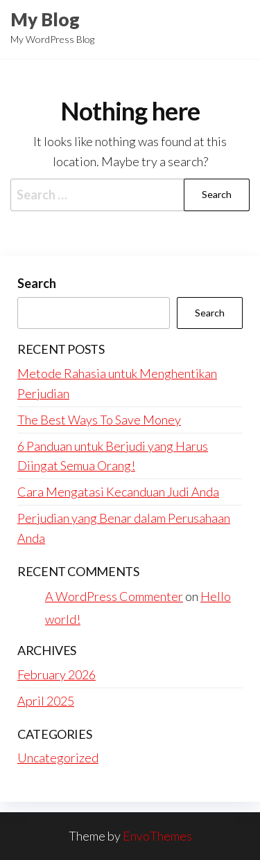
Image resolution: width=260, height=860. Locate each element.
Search (36, 283)
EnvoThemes (157, 835)
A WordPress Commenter (114, 596)
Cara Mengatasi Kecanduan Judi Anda (118, 491)
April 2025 (45, 700)
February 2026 (56, 674)
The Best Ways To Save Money (99, 419)
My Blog (45, 19)
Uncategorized (57, 757)
